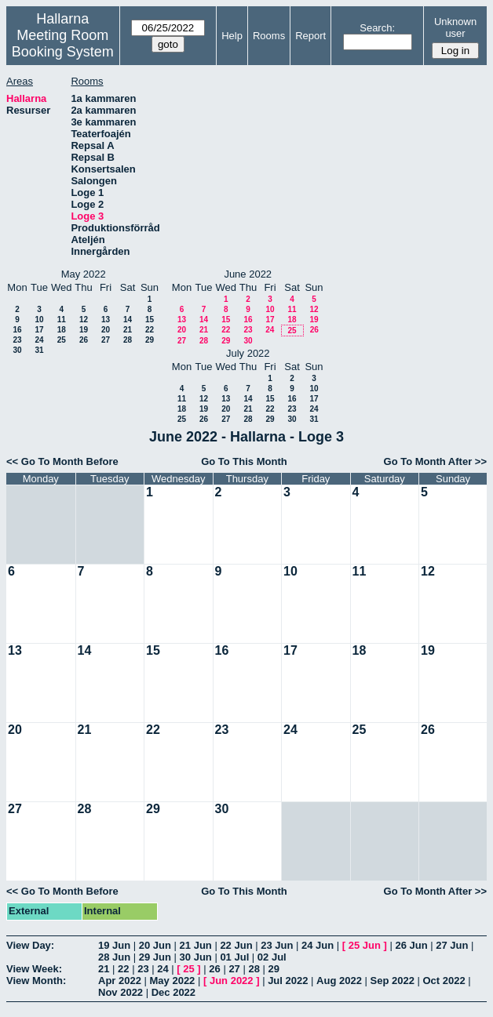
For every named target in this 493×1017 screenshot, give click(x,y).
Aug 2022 (339, 980)
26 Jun (411, 945)
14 (127, 319)
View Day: (30, 945)
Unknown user (455, 27)
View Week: (34, 969)
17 (39, 329)
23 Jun (277, 945)
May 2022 (172, 980)
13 (105, 319)
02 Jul (272, 957)
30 (17, 350)
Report (310, 36)
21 (127, 329)
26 (83, 340)
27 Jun (452, 945)
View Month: (36, 980)
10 (39, 319)
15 (149, 319)
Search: (377, 28)
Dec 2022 (173, 992)
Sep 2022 (392, 980)
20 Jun (155, 945)
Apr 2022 (119, 980)
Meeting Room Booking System (63, 43)
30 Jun (196, 957)
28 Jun (114, 957)
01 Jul (234, 957)
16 (17, 329)
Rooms (269, 36)
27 (105, 340)
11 (61, 319)
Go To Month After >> (435, 461)
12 (83, 319)
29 (149, 340)
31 (39, 350)
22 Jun (236, 945)
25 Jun (365, 945)
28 (127, 340)
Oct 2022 (443, 980)
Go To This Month (244, 461)
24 (39, 340)
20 (105, 329)
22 (149, 329)
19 (83, 329)
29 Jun (155, 957)
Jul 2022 (288, 980)
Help (232, 36)
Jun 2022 (232, 980)
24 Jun (317, 945)
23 (17, 340)
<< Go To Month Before (62, 461)
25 (61, 340)
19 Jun (114, 945)
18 (61, 329)
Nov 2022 (120, 992)
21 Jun (196, 945)
